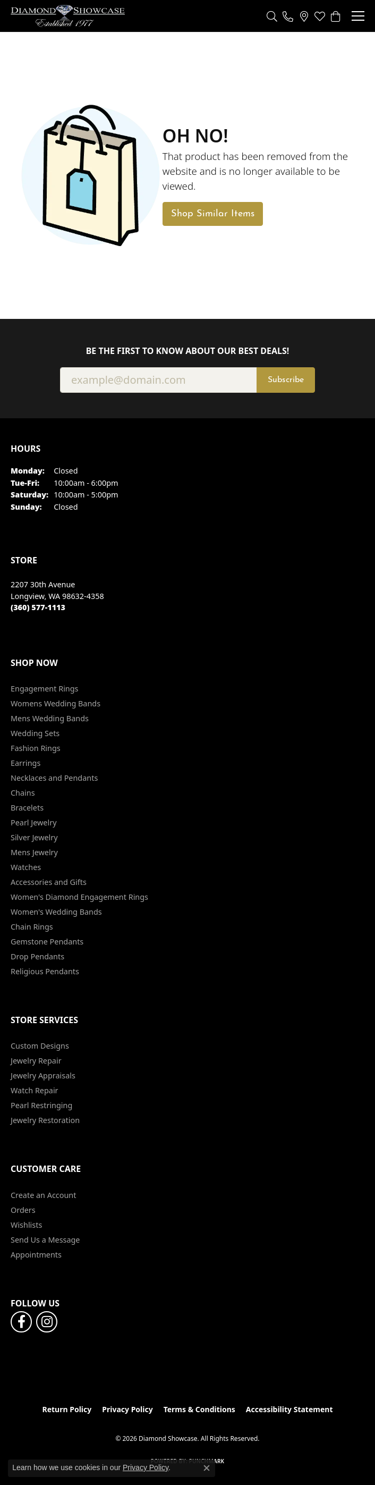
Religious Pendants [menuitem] (45, 971)
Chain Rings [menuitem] (32, 927)
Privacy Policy (127, 1409)
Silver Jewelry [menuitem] (34, 837)
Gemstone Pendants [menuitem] (47, 941)
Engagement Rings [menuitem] (45, 689)
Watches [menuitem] (26, 867)
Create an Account (43, 1195)
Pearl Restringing (41, 1105)
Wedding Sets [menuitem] (35, 733)
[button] (272, 16)
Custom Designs (40, 1046)
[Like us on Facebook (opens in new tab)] (21, 1321)
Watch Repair (34, 1090)
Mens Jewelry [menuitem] (34, 852)
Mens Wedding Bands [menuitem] (50, 718)
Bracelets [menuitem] (27, 808)
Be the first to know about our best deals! (187, 351)
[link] (288, 16)
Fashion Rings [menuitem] (36, 748)
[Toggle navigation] (358, 16)
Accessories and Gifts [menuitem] (49, 882)
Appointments (36, 1255)
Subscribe (286, 380)
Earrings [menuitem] (25, 763)
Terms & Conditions (199, 1409)
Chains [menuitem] (23, 793)
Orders (23, 1210)
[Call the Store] (38, 607)
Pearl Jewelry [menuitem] (33, 822)
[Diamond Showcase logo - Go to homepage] (67, 16)
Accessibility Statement (289, 1409)
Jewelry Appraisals (43, 1075)
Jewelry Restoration (45, 1120)
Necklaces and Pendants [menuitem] (54, 778)
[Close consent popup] (206, 1468)
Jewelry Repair (36, 1061)
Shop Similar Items (212, 214)
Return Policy (67, 1409)
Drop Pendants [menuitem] (37, 956)
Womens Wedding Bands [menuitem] (55, 703)
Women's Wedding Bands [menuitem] (56, 912)
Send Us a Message (45, 1240)
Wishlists (26, 1225)
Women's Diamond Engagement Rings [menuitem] (79, 897)
